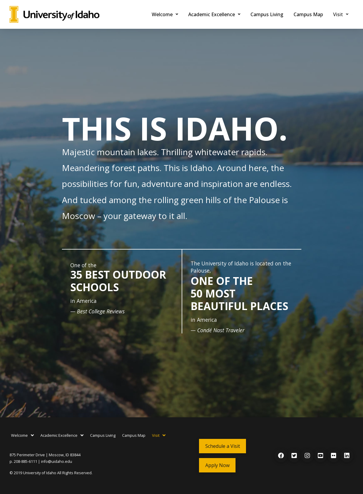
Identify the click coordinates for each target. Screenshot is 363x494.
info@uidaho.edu (56, 461)
